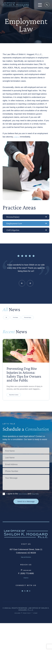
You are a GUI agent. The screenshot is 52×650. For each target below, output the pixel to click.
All (9, 330)
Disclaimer (13, 640)
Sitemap (40, 640)
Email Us (26, 604)
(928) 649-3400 (47, 4)
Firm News (24, 330)
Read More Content (18, 417)
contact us (18, 137)
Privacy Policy (27, 640)
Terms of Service (25, 517)
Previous (22, 294)
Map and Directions (26, 584)
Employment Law (22, 229)
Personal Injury (20, 219)
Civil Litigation (19, 239)
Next (30, 294)
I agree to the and (25, 519)
